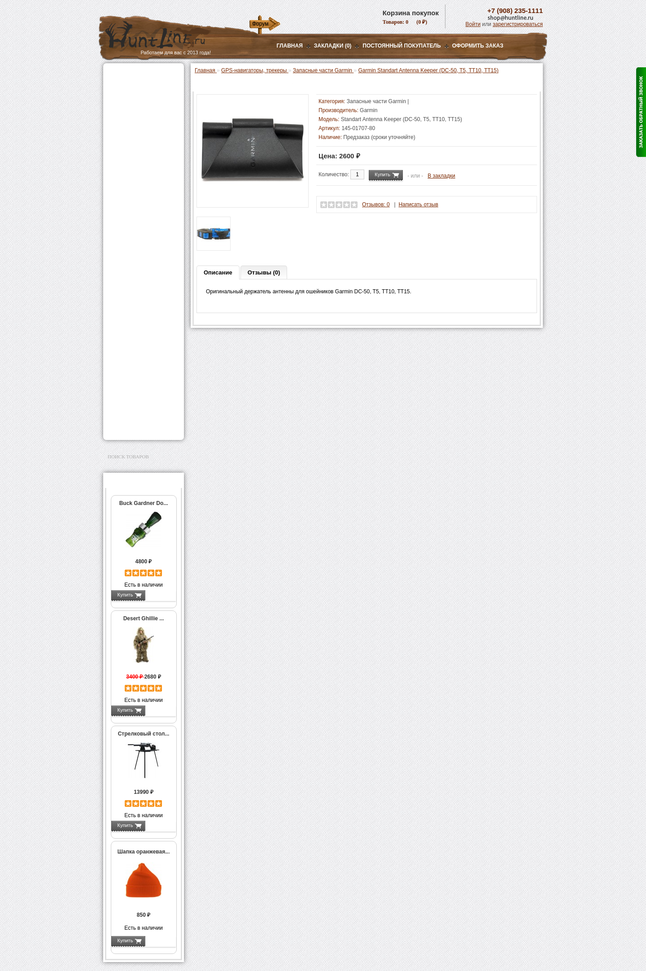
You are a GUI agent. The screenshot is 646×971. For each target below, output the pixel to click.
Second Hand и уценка (138, 425)
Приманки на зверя (134, 171)
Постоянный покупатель (401, 46)
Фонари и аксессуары (138, 193)
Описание (218, 272)
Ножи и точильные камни (143, 386)
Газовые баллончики (137, 75)
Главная (290, 46)
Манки (117, 142)
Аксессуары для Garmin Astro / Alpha (146, 266)
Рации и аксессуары (136, 131)
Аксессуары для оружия (141, 334)
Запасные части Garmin (138, 282)
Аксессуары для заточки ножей (142, 400)
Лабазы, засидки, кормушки (132, 156)
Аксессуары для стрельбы (131, 320)
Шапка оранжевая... (144, 852)
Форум (260, 24)
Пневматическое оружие (142, 86)
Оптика (118, 97)
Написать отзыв (418, 204)
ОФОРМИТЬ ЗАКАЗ (477, 46)
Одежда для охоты (134, 306)
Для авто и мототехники (141, 414)
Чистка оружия (129, 357)
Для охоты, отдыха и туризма (137, 371)
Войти (473, 24)
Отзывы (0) (264, 272)
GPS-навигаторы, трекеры (132, 241)
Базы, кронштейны (134, 120)
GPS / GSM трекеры (142, 295)
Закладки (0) (333, 46)
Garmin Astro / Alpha (141, 254)
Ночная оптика (128, 108)
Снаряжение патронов (139, 182)
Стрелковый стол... (144, 734)
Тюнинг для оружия (135, 346)
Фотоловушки (127, 216)
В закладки (441, 176)
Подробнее (160, 594)
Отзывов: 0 (376, 204)
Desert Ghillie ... (143, 618)
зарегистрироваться (518, 24)
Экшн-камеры (127, 227)
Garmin (368, 110)
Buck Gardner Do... (143, 503)
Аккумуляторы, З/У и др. (141, 204)
